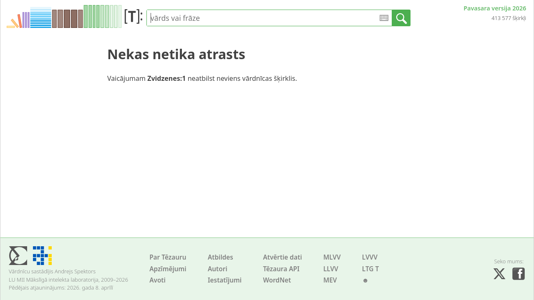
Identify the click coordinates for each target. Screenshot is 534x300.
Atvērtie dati (282, 257)
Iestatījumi (225, 280)
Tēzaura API (281, 269)
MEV (330, 280)
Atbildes (220, 257)
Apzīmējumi (167, 269)
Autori (217, 269)
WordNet (277, 280)
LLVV (330, 269)
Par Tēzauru (167, 257)
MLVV (332, 257)
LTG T (370, 269)
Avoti (157, 280)
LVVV (370, 257)
